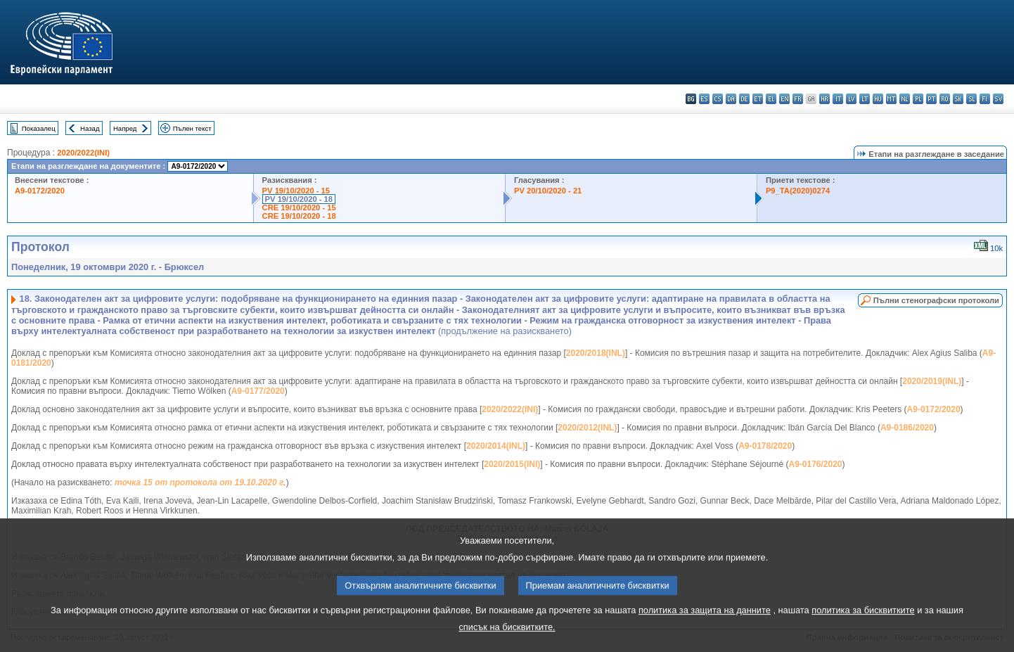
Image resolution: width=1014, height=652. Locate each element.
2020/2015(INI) (512, 464)
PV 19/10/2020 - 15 (296, 190)
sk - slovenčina (958, 99)
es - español (704, 99)
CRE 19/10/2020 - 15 (299, 207)
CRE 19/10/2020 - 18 (299, 216)
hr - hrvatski (824, 99)
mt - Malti (891, 99)
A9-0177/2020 (258, 391)
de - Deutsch (744, 99)
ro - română (944, 99)
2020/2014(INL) (495, 446)
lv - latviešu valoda (851, 99)
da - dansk (731, 99)
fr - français (797, 99)
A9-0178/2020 (765, 446)
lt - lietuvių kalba (864, 99)
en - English (784, 99)
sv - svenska (998, 99)
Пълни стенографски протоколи (936, 300)
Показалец (39, 128)
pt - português (931, 99)
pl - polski (918, 99)
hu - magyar (878, 99)
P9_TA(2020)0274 (798, 190)
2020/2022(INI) (83, 152)
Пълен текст (192, 128)
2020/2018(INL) (595, 353)
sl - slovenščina (971, 99)
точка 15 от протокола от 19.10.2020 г (199, 482)
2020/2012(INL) (587, 428)
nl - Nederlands (904, 99)
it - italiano (838, 99)
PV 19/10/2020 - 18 (299, 199)
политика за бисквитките (862, 628)
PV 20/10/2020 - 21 (548, 190)
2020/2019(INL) (931, 381)
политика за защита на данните (704, 628)
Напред (125, 128)
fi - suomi (985, 99)
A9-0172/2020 (40, 190)
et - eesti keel (757, 99)
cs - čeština (717, 99)
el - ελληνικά (771, 99)
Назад (90, 128)
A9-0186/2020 (907, 428)
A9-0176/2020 (815, 464)
